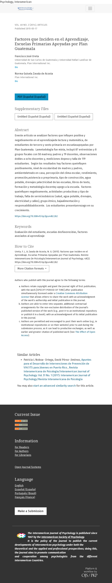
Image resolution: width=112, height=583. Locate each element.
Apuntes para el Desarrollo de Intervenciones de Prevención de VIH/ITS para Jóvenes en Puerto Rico (57, 363)
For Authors (21, 451)
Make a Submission (31, 511)
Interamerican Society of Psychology (62, 537)
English (19, 485)
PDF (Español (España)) (31, 96)
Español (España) (25, 489)
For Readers (22, 447)
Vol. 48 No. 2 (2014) (25, 25)
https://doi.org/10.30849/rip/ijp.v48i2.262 (36, 216)
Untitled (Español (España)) (33, 116)
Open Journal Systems (28, 467)
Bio (16, 67)
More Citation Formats (31, 268)
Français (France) (25, 497)
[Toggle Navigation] (90, 8)
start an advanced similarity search (54, 385)
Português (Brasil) (25, 493)
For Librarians (23, 455)
